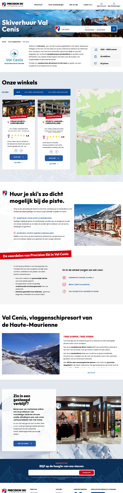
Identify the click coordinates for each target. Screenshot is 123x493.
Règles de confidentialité (61, 477)
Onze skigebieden (14, 42)
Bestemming (64, 27)
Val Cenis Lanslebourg (34, 92)
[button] (77, 136)
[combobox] (72, 29)
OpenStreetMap (110, 174)
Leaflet (105, 174)
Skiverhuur (38, 5)
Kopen (86, 5)
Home (4, 42)
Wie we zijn (73, 5)
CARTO (119, 174)
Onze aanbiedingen (56, 5)
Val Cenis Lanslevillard (58, 92)
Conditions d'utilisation (78, 477)
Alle (18, 92)
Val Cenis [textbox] (65, 29)
